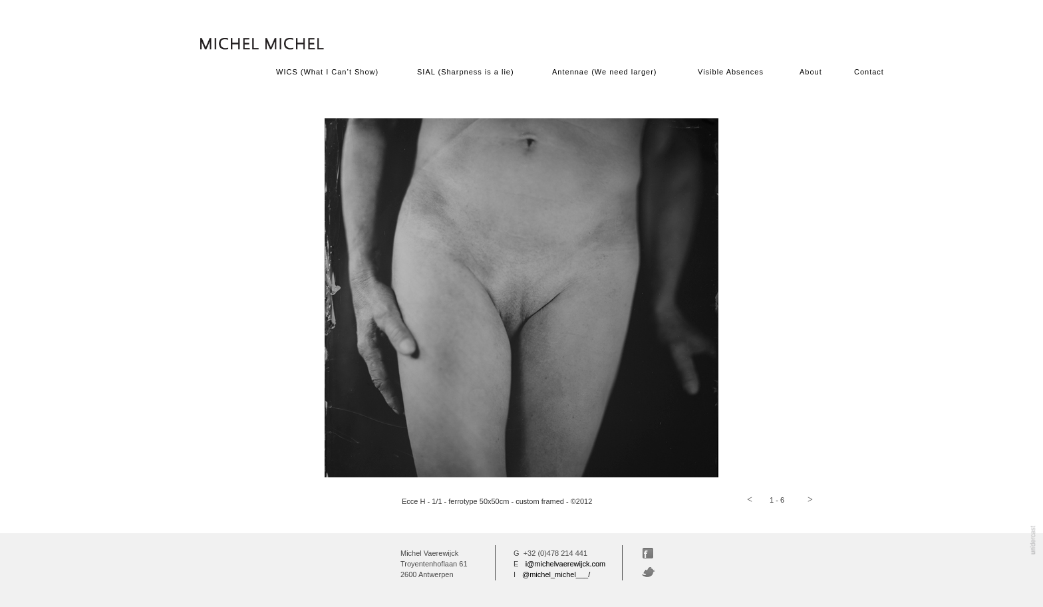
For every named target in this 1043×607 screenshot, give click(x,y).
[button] (750, 500)
